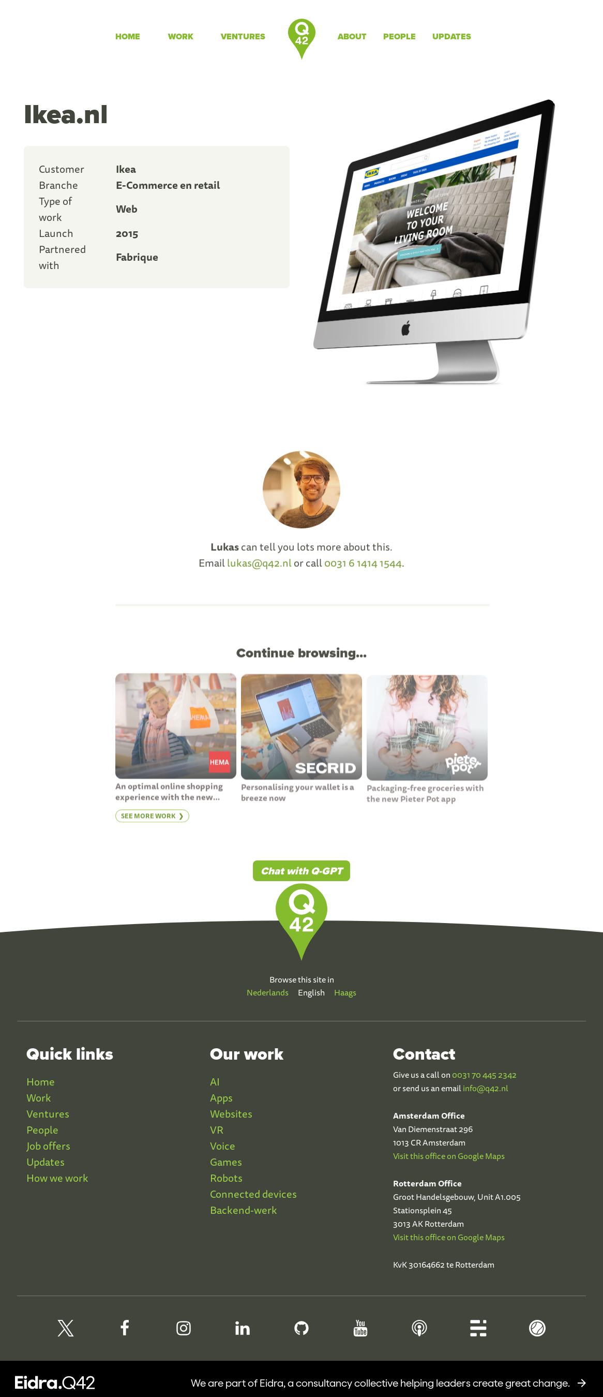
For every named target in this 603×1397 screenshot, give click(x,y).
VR (216, 1130)
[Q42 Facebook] (124, 1333)
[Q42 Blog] (478, 1333)
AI (215, 1082)
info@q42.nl (485, 1088)
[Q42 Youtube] (360, 1333)
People (399, 36)
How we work (57, 1178)
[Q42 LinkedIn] (242, 1333)
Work (180, 36)
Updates (451, 36)
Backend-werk (243, 1210)
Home (127, 36)
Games (226, 1162)
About (352, 36)
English (311, 992)
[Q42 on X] (65, 1333)
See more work (148, 819)
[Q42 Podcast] (419, 1333)
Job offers (48, 1146)
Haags (345, 992)
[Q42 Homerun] (537, 1333)
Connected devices (253, 1194)
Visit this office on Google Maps (449, 1156)
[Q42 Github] (301, 1333)
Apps (221, 1098)
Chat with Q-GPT (301, 871)
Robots (226, 1178)
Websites (231, 1114)
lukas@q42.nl (259, 566)
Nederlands (268, 992)
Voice (222, 1146)
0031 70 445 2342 (484, 1074)
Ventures (243, 36)
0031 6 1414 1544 (363, 566)
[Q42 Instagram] (183, 1333)
